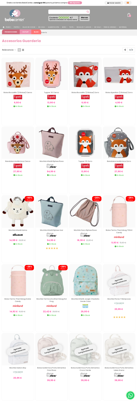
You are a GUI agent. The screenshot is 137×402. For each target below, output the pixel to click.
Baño (64, 27)
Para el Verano (110, 27)
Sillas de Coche (29, 27)
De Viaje (97, 27)
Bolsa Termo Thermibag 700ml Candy (119, 231)
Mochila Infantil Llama (18, 230)
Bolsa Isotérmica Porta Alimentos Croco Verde (85, 369)
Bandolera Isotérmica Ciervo (17, 161)
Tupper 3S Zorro (85, 161)
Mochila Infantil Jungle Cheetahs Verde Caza (85, 300)
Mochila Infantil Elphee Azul (51, 230)
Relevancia (9, 49)
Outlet (25, 32)
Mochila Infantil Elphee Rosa (52, 161)
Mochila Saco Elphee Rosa (85, 230)
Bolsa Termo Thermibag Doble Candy (18, 300)
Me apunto (75, 3)
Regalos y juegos (84, 27)
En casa (41, 27)
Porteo (16, 27)
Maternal (123, 27)
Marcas (84, 18)
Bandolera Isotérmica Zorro (119, 161)
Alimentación (53, 27)
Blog (36, 32)
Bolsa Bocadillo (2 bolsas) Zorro (85, 92)
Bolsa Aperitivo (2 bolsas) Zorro (119, 92)
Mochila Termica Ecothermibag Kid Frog (51, 300)
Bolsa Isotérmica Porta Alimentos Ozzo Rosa (51, 369)
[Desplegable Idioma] (128, 3)
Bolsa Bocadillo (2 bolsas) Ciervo (18, 92)
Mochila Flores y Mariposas (119, 299)
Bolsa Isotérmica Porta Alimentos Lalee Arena (119, 369)
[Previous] (125, 50)
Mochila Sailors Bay (17, 368)
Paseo (8, 27)
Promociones (11, 32)
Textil (71, 27)
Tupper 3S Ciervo (51, 92)
